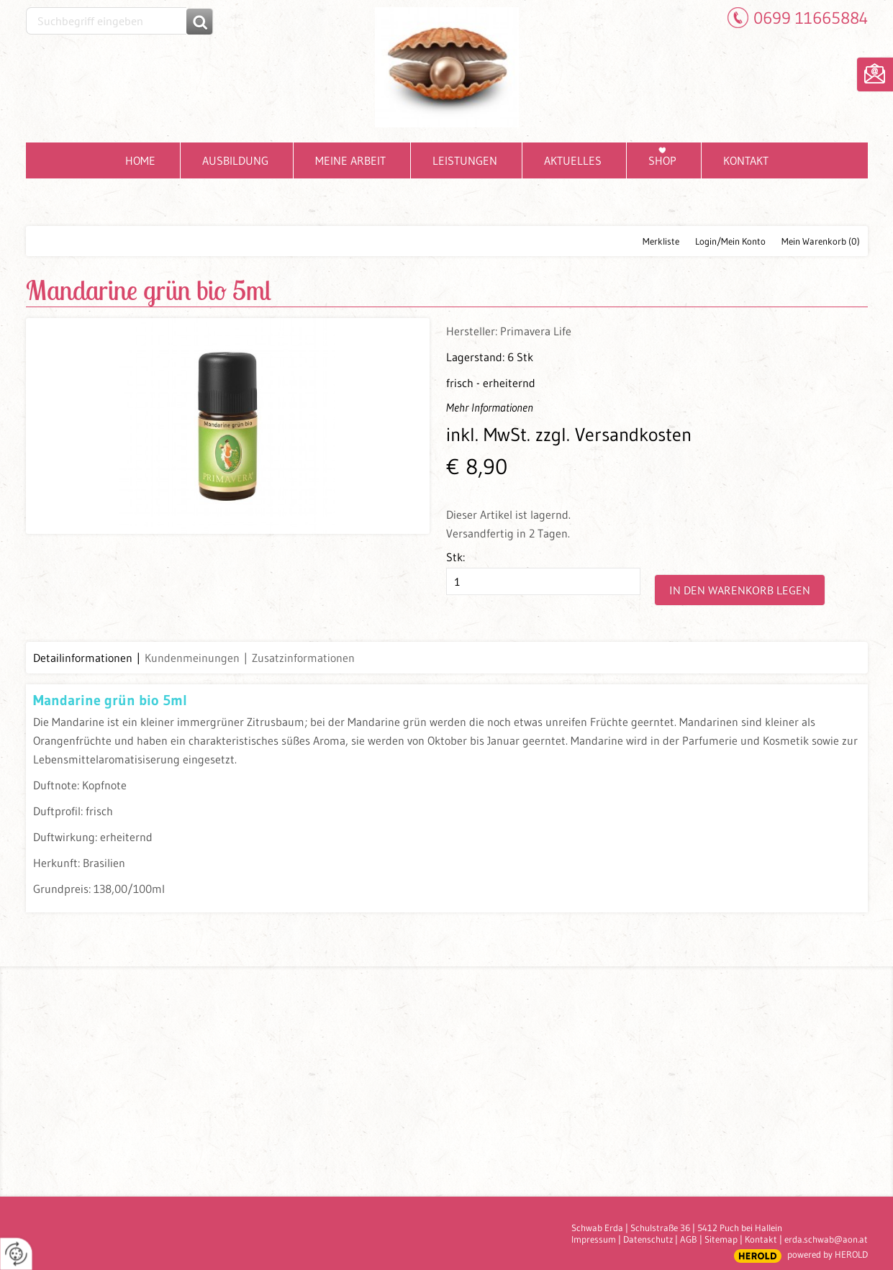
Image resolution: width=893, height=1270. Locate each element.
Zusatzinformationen (303, 657)
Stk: (455, 557)
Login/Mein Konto (730, 241)
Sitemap (721, 1239)
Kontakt (761, 1239)
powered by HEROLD (827, 1254)
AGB (688, 1239)
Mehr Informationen (489, 407)
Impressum (593, 1239)
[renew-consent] (16, 1254)
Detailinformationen (82, 657)
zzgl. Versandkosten (613, 434)
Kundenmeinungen (192, 657)
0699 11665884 (810, 17)
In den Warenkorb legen (739, 590)
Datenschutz (648, 1239)
